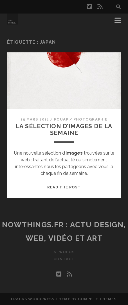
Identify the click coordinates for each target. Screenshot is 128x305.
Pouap (61, 119)
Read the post (64, 187)
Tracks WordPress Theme (40, 299)
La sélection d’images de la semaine (64, 129)
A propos (64, 252)
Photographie (90, 119)
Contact (63, 259)
